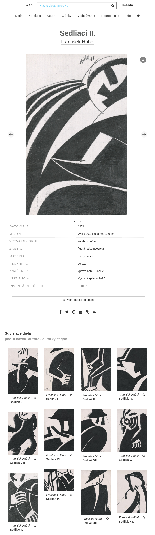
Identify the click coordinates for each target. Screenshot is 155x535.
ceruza (82, 271)
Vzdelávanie (86, 23)
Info (128, 23)
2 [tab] (81, 229)
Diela (19, 23)
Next (144, 143)
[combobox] (77, 13)
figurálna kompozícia (91, 256)
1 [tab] (74, 229)
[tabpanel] (77, 142)
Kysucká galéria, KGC (92, 286)
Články (67, 23)
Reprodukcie (110, 23)
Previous (11, 143)
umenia (126, 13)
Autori (51, 23)
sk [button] (138, 6)
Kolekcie (35, 23)
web (29, 13)
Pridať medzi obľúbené (79, 307)
